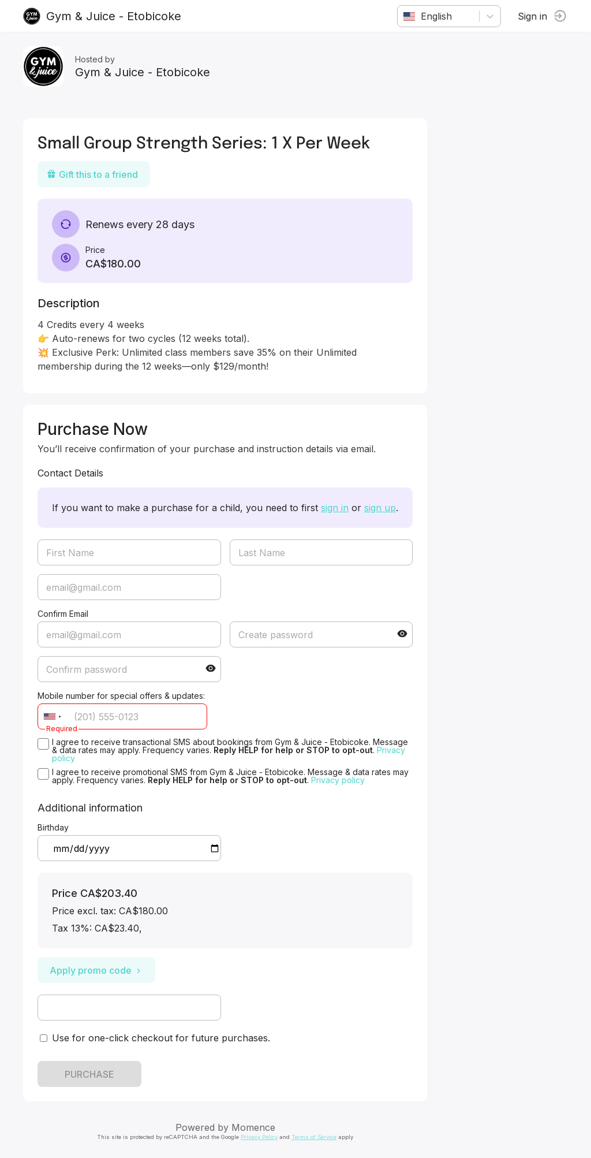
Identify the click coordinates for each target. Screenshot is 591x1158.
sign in (335, 507)
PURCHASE (89, 1074)
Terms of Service (313, 1137)
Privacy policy (338, 780)
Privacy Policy (259, 1137)
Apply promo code (96, 970)
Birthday (53, 827)
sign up (380, 507)
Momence (253, 1127)
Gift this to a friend (92, 174)
